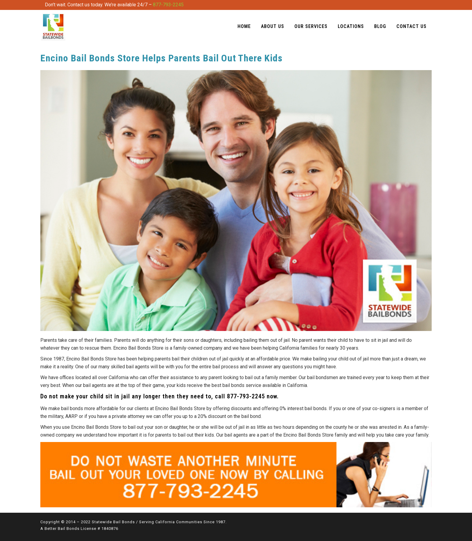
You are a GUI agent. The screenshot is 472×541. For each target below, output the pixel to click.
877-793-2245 (168, 5)
